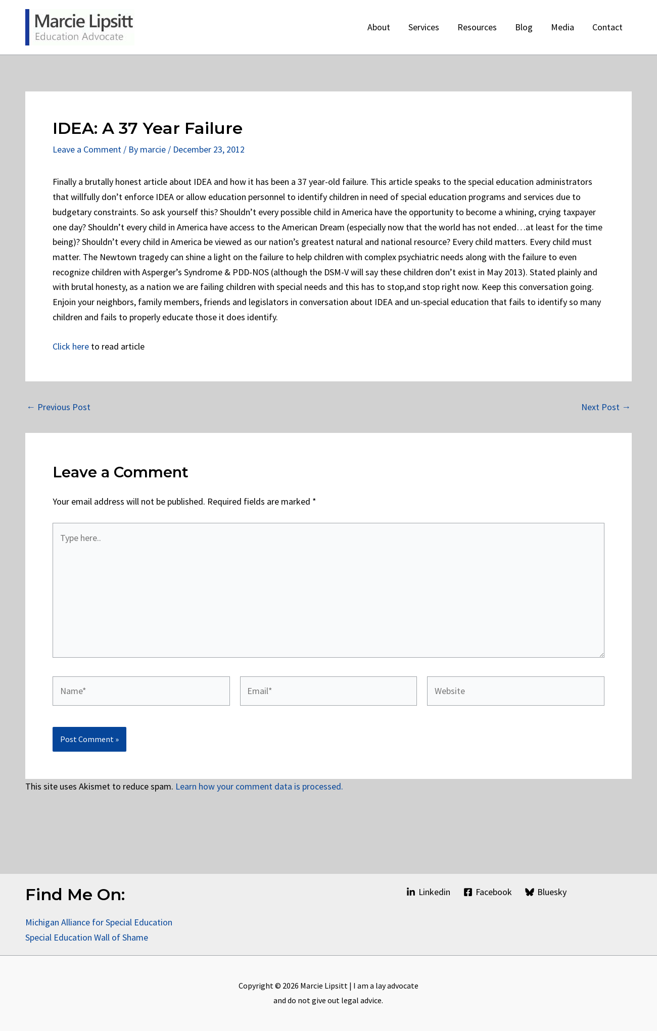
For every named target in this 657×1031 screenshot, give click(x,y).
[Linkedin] (427, 892)
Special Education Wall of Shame (87, 937)
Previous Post (58, 407)
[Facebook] (487, 892)
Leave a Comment (87, 149)
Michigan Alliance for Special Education (98, 922)
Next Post (606, 407)
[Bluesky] (546, 892)
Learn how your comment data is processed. (259, 786)
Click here (71, 346)
